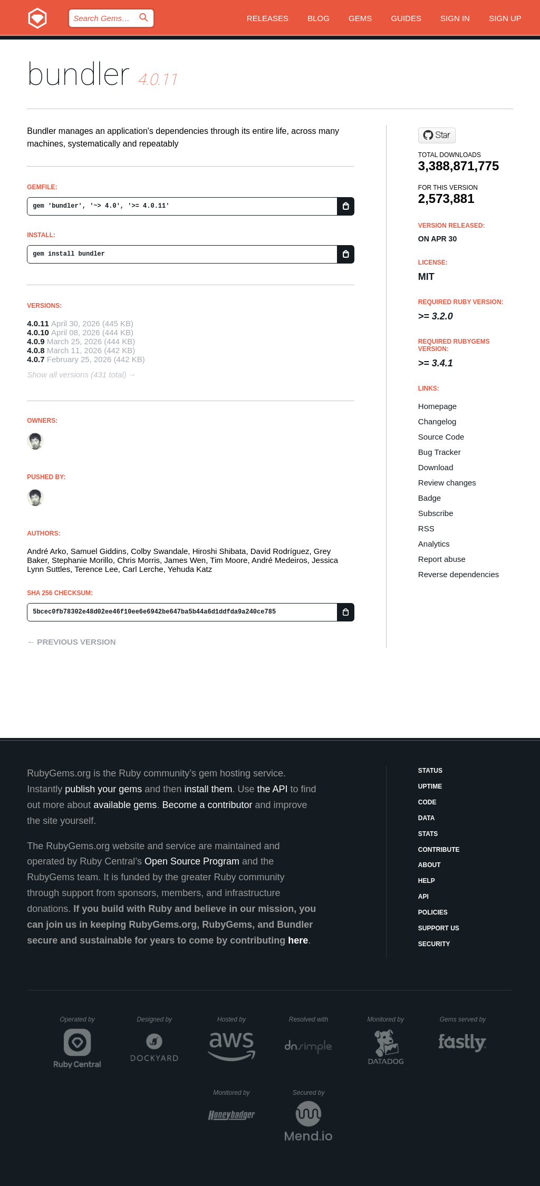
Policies (433, 912)
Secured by (312, 1092)
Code (427, 802)
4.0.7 (35, 359)
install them (208, 789)
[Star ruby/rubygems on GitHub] (437, 135)
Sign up (505, 18)
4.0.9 (35, 341)
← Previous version (71, 641)
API (423, 896)
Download (436, 467)
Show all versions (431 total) (76, 374)
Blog (318, 18)
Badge (429, 497)
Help (426, 880)
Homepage (437, 406)
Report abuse (442, 559)
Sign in (455, 18)
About (429, 865)
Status (430, 770)
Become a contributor (207, 805)
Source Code (441, 436)
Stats (428, 834)
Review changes (447, 482)
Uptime (430, 786)
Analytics (434, 543)
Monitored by (389, 1019)
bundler (78, 74)
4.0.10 (38, 332)
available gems (125, 805)
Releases (267, 18)
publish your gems (103, 789)
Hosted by (236, 1019)
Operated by (80, 1023)
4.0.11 (38, 323)
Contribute (439, 849)
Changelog (437, 421)
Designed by (157, 1019)
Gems (360, 18)
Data (426, 818)
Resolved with (310, 1019)
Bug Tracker (439, 452)
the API (272, 789)
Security (434, 944)
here (298, 940)
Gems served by (463, 1019)
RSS (426, 528)
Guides (406, 18)
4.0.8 (35, 350)
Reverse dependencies (458, 574)
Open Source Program (191, 861)
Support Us (438, 928)
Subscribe (436, 513)
